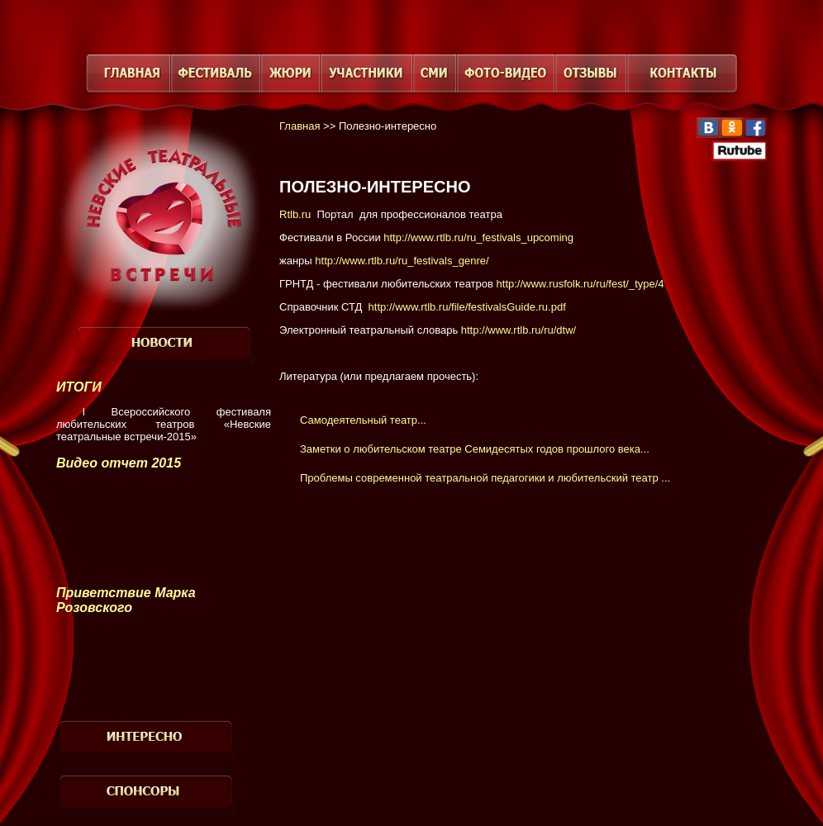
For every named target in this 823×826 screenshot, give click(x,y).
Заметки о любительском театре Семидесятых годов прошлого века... (474, 449)
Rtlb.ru (295, 214)
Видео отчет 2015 (118, 463)
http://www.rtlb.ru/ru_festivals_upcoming (478, 237)
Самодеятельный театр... (363, 420)
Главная (299, 126)
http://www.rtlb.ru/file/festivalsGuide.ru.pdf (467, 307)
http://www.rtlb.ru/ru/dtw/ (518, 330)
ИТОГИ (79, 387)
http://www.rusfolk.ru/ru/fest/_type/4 (578, 284)
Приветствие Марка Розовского (126, 600)
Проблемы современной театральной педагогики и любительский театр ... (485, 478)
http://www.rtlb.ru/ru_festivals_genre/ (401, 260)
